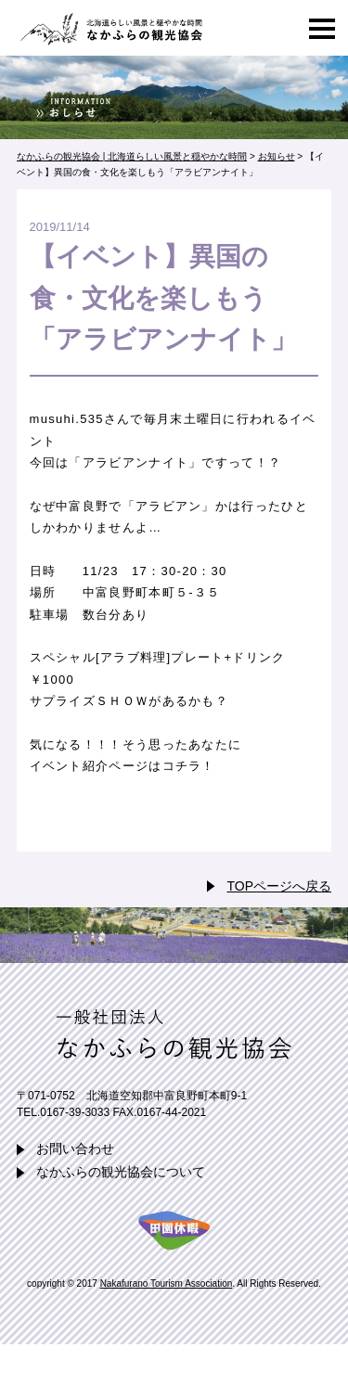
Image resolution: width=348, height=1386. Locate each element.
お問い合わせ (75, 1148)
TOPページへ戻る (278, 886)
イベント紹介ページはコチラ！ (122, 766)
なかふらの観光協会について (120, 1171)
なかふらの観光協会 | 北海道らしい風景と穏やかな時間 (109, 28)
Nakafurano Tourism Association (166, 1283)
